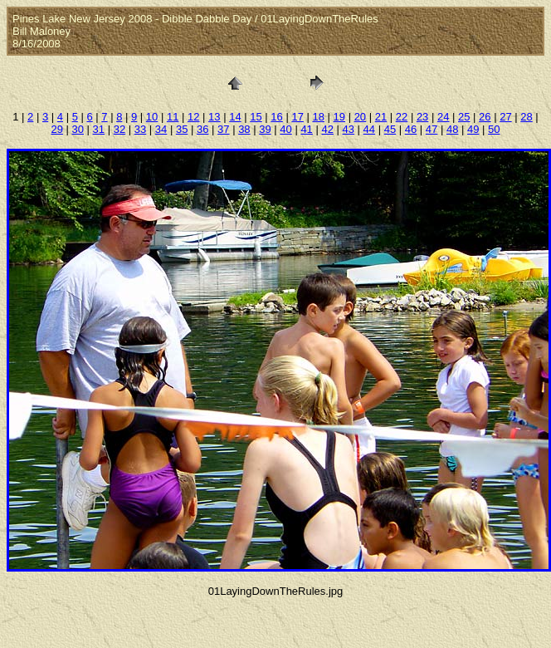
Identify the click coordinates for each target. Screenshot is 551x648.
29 (56, 129)
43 (348, 129)
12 (193, 116)
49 (473, 129)
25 (464, 116)
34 (161, 129)
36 (202, 129)
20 (360, 116)
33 (140, 129)
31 (99, 129)
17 (297, 116)
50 (494, 129)
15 (255, 116)
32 (119, 129)
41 (306, 129)
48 (452, 129)
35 (182, 129)
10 (152, 116)
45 (390, 129)
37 (223, 129)
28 (526, 116)
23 (422, 116)
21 (381, 116)
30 (78, 129)
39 (265, 129)
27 (505, 116)
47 (431, 129)
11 (172, 116)
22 (401, 116)
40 (285, 129)
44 (369, 129)
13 (214, 116)
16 (276, 116)
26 (484, 116)
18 (318, 116)
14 (235, 116)
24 (443, 116)
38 (244, 129)
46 (411, 129)
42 (327, 129)
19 (339, 116)
